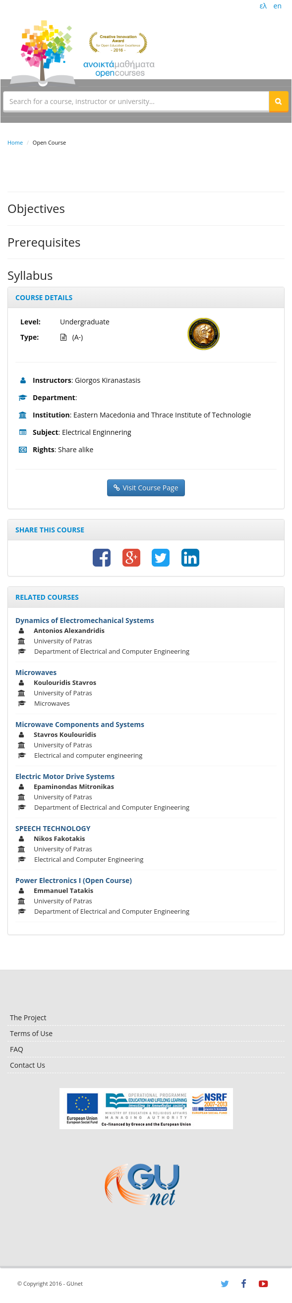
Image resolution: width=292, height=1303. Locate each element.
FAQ (16, 1049)
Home (15, 142)
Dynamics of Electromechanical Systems (84, 620)
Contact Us (27, 1065)
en (278, 5)
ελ (263, 5)
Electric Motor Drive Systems (65, 776)
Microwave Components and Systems (79, 724)
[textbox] (136, 101)
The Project (28, 1017)
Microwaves (36, 672)
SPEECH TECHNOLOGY (52, 828)
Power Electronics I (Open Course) (73, 880)
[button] (279, 101)
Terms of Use (31, 1033)
